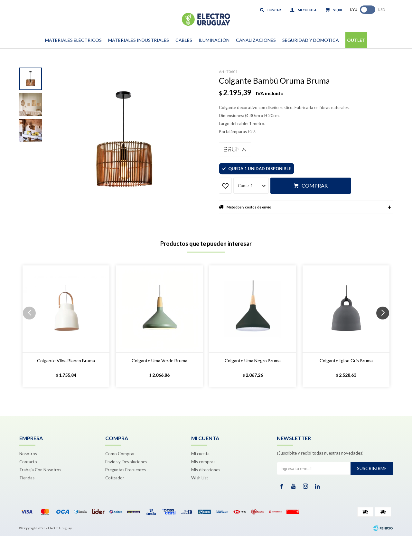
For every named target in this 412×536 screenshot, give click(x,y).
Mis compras (203, 461)
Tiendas (26, 477)
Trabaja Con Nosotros (40, 469)
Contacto (28, 461)
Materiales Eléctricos (73, 40)
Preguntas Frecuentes (125, 469)
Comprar (315, 185)
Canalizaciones (256, 40)
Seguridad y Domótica (310, 40)
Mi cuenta (200, 453)
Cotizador (114, 477)
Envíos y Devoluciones (126, 461)
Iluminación (214, 40)
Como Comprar (120, 453)
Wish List (199, 477)
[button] (385, 326)
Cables (183, 40)
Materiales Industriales (138, 40)
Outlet (356, 40)
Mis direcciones (205, 469)
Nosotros (28, 453)
